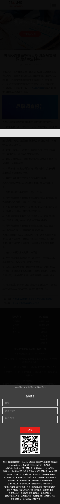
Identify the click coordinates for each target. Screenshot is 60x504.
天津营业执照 (14, 493)
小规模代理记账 (41, 471)
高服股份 (35, 480)
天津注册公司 (34, 493)
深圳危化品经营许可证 (31, 499)
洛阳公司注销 (13, 483)
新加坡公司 (47, 483)
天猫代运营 (31, 477)
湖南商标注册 (13, 480)
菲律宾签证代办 (49, 486)
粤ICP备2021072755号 (12, 462)
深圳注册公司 (21, 477)
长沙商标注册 (25, 480)
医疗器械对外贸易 (23, 486)
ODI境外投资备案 (48, 474)
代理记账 (28, 468)
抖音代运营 (50, 468)
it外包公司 (53, 471)
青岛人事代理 (12, 489)
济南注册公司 (19, 468)
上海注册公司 (46, 493)
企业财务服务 (48, 489)
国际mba (17, 474)
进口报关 (40, 477)
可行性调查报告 (46, 480)
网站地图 (47, 465)
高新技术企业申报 (12, 496)
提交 (30, 430)
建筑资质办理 (34, 474)
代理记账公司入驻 (26, 489)
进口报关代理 (9, 477)
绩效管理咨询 (37, 486)
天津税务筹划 (39, 468)
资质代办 (6, 471)
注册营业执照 (49, 496)
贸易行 (25, 474)
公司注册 (8, 474)
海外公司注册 (28, 471)
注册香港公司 (17, 471)
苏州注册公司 (51, 477)
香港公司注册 (25, 483)
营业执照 (24, 493)
